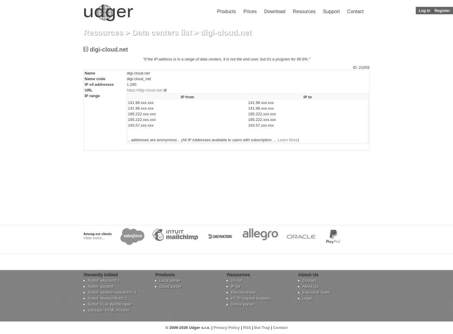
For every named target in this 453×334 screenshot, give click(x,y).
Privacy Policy (226, 327)
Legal (307, 298)
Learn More (288, 140)
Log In (424, 10)
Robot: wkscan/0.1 (104, 280)
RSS (247, 327)
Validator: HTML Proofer (108, 310)
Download (274, 11)
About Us (310, 286)
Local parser (170, 280)
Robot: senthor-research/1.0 (112, 292)
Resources (304, 11)
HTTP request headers (250, 298)
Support (331, 11)
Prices (250, 11)
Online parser (242, 304)
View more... (94, 238)
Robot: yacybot (101, 286)
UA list (236, 280)
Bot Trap (262, 327)
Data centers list (162, 32)
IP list (236, 286)
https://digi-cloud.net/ (144, 90)
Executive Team (316, 292)
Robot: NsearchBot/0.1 (107, 298)
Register (442, 10)
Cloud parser (170, 286)
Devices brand (243, 292)
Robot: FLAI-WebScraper (109, 304)
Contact (355, 11)
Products (226, 11)
